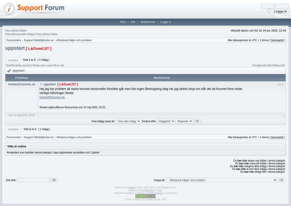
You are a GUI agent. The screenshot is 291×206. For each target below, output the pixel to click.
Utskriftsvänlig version (18, 65)
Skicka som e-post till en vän (48, 65)
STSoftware (148, 190)
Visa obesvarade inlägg (19, 34)
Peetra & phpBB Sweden (150, 193)
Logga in (165, 21)
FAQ (123, 21)
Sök (133, 21)
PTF (160, 190)
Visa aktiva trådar (47, 34)
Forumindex (14, 40)
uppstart (15, 48)
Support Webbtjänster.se (39, 40)
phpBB (130, 187)
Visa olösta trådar (16, 30)
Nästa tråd (279, 65)
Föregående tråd (261, 65)
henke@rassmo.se (52, 97)
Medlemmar (147, 21)
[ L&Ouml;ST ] (38, 48)
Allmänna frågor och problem (74, 40)
